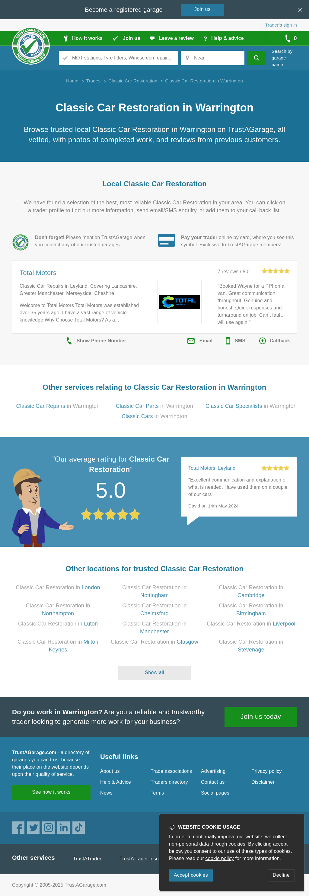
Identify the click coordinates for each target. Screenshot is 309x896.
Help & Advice (115, 782)
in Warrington (58, 406)
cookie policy (219, 858)
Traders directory (169, 782)
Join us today (261, 716)
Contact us (213, 782)
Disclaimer (263, 782)
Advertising (213, 771)
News (106, 792)
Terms (157, 792)
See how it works (51, 792)
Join (202, 9)
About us (110, 771)
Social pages (215, 792)
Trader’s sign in (281, 24)
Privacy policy (266, 771)
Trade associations (171, 771)
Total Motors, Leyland (211, 468)
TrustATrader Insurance (145, 858)
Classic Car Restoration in (58, 587)
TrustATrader (87, 858)
